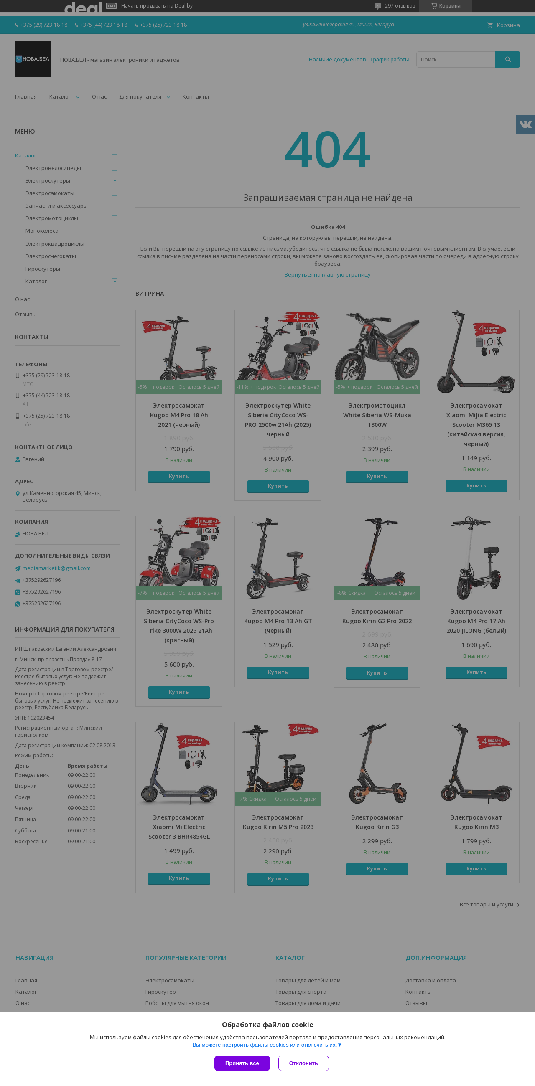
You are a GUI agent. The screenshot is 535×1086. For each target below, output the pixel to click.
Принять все (242, 1063)
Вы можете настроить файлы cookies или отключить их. (264, 1045)
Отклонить (303, 1063)
